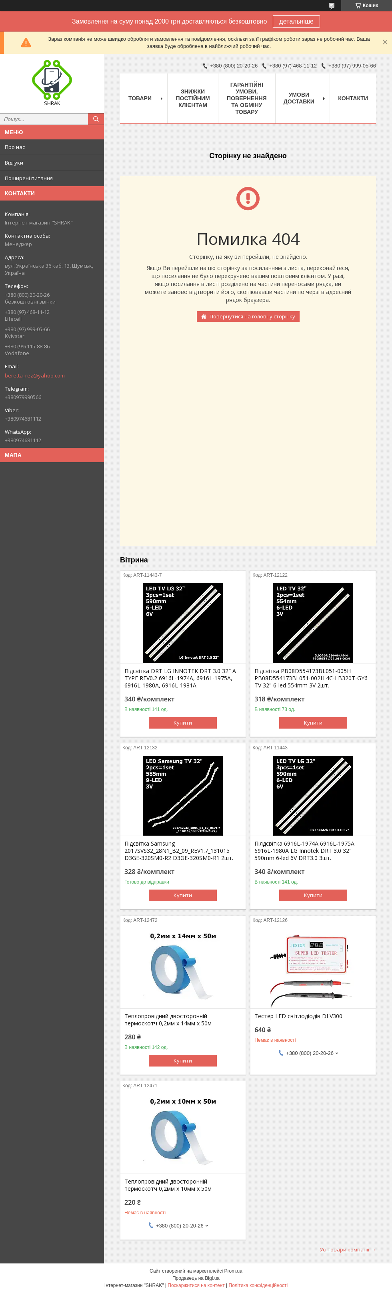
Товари (140, 98)
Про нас (15, 147)
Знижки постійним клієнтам (193, 98)
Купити (183, 722)
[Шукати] (96, 119)
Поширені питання (29, 178)
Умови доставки (299, 98)
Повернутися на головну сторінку (252, 316)
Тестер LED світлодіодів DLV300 (298, 1016)
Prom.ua (233, 1271)
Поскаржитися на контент (196, 1285)
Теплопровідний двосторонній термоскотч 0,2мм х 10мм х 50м (168, 1185)
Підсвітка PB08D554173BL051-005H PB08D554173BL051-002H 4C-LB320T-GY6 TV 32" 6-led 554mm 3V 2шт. (311, 678)
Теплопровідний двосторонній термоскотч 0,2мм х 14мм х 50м (168, 1020)
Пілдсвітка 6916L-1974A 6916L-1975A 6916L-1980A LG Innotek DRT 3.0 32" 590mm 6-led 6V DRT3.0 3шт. (304, 851)
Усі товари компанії (344, 1249)
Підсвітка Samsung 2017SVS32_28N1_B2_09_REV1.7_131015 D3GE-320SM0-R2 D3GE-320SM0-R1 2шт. (178, 851)
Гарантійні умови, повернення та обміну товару (246, 98)
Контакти (353, 98)
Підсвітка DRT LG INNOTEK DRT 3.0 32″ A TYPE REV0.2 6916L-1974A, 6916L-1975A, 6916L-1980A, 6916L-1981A (180, 678)
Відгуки (14, 162)
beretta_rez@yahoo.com (35, 375)
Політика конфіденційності (258, 1285)
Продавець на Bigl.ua (196, 1278)
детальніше (296, 21)
